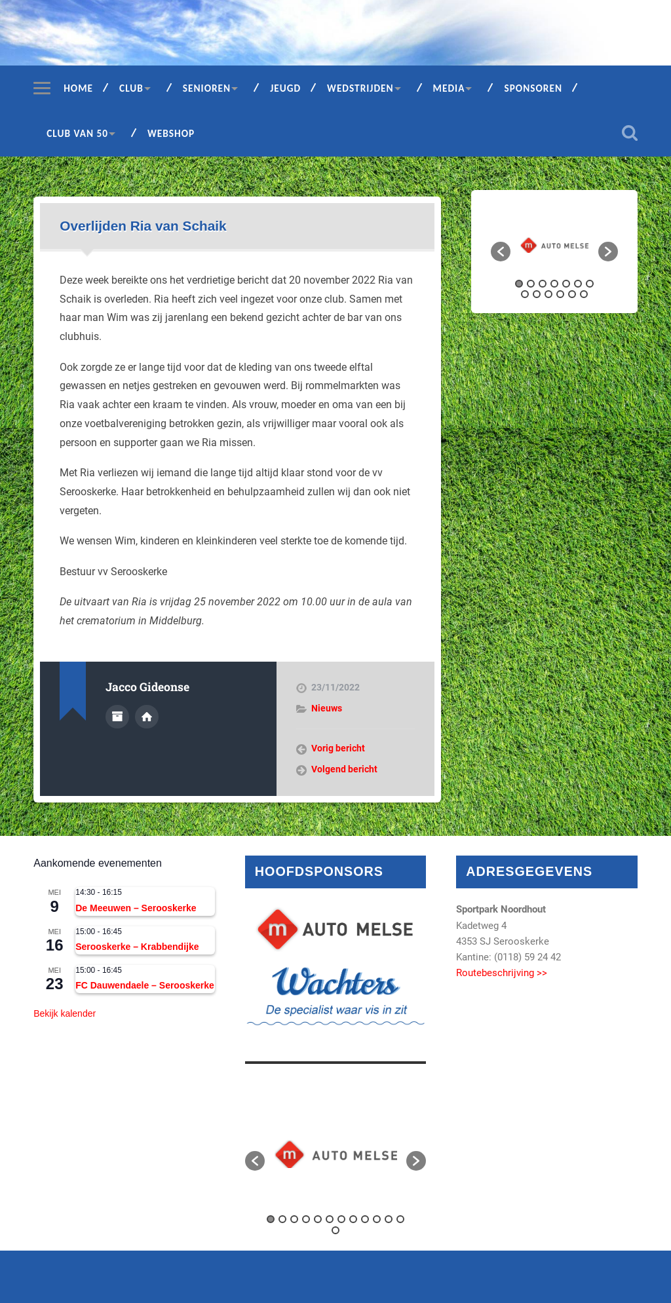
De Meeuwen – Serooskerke (135, 908)
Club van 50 (77, 133)
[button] (500, 251)
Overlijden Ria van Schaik (143, 225)
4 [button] (554, 284)
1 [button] (519, 284)
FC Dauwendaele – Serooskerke (144, 985)
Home (78, 88)
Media (449, 88)
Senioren (207, 88)
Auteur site (147, 716)
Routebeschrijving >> (501, 973)
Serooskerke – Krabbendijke (137, 946)
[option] (554, 245)
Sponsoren (533, 88)
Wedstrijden (360, 88)
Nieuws (326, 708)
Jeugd (285, 88)
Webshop (171, 133)
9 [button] (537, 294)
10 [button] (548, 294)
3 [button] (542, 284)
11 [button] (560, 294)
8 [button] (525, 294)
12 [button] (572, 294)
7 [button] (590, 284)
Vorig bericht (338, 748)
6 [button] (578, 284)
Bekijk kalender (64, 1013)
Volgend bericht (344, 769)
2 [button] (531, 284)
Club (131, 88)
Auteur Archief (117, 716)
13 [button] (584, 294)
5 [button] (566, 284)
